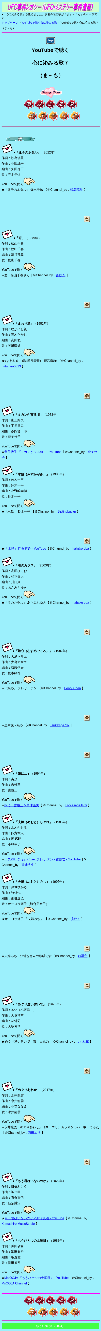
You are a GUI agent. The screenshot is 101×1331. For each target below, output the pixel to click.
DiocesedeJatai (76, 805)
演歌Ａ (75, 919)
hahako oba (80, 548)
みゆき (60, 275)
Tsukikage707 (59, 725)
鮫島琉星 (76, 189)
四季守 (82, 956)
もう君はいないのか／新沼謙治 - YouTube (34, 1218)
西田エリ (34, 1132)
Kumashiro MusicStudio (18, 1223)
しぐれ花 (82, 1041)
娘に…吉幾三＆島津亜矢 (21, 805)
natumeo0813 (11, 366)
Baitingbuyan (67, 511)
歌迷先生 (28, 865)
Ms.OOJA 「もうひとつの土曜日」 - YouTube (36, 1278)
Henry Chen (72, 688)
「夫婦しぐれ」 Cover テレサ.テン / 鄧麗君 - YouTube (42, 859)
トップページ (10, 22)
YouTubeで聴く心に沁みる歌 (39, 22)
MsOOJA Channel (14, 1283)
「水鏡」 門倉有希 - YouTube (25, 548)
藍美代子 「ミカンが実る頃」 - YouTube (33, 452)
